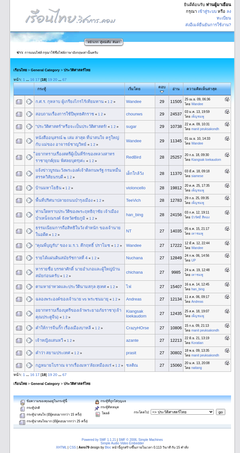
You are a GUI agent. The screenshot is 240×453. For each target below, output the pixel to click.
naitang (196, 368)
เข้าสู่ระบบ (207, 11)
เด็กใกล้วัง (135, 173)
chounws (134, 114)
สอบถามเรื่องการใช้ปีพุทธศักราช (65, 114)
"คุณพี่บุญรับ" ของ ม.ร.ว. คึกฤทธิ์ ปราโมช (73, 245)
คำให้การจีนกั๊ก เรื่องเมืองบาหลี (63, 327)
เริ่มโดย (134, 89)
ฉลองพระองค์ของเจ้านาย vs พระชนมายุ (72, 299)
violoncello (136, 187)
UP (193, 260)
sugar (131, 126)
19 (50, 79)
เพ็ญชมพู (197, 116)
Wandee (133, 101)
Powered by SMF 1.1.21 (99, 439)
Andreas (133, 299)
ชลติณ (132, 365)
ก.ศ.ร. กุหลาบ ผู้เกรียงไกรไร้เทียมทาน (70, 101)
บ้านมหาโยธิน (48, 187)
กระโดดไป (141, 412)
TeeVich (133, 200)
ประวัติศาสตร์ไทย (77, 70)
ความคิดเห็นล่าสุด (202, 89)
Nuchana (134, 257)
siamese (197, 176)
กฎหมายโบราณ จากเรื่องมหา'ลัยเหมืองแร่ (73, 365)
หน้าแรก (93, 42)
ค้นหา (116, 42)
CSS (72, 447)
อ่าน (176, 89)
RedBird (133, 157)
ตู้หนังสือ (105, 42)
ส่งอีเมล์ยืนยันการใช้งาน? (208, 24)
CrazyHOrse (137, 327)
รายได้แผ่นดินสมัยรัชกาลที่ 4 (62, 257)
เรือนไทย (20, 70)
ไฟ (128, 286)
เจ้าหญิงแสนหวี (49, 340)
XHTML (61, 447)
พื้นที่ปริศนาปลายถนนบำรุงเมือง (64, 200)
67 (64, 79)
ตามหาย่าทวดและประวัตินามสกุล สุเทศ (71, 286)
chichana (134, 272)
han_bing (134, 214)
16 (32, 79)
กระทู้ (41, 89)
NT (129, 231)
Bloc (108, 447)
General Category (45, 70)
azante (132, 340)
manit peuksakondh (205, 129)
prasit (131, 352)
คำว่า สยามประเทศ (53, 352)
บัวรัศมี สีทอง (200, 217)
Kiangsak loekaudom (206, 159)
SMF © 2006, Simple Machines (141, 439)
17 (38, 79)
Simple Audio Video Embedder (122, 443)
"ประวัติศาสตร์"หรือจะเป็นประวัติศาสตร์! (71, 126)
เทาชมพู (197, 233)
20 (55, 79)
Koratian (197, 343)
